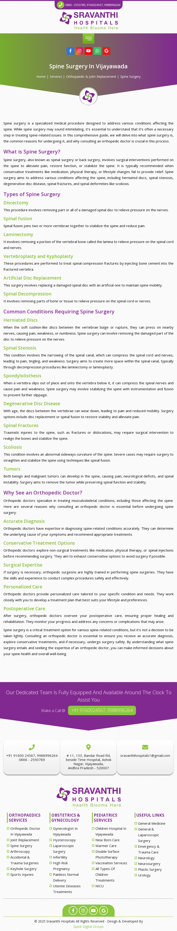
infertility (60, 857)
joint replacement (24, 840)
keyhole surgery (23, 868)
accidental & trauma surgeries (24, 860)
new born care (107, 840)
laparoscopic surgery (63, 848)
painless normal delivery (66, 877)
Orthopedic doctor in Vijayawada (25, 831)
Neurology (146, 858)
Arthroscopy (20, 851)
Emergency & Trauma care (148, 849)
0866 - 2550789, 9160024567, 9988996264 (92, 5)
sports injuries (22, 874)
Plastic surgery (150, 869)
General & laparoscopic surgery (148, 835)
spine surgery (130, 76)
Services (56, 76)
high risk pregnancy (61, 866)
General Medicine (151, 823)
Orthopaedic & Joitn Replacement (91, 76)
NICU (99, 886)
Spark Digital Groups (88, 926)
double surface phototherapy (107, 854)
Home (41, 76)
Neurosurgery (149, 863)
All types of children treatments (105, 874)
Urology (144, 875)
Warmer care (106, 845)
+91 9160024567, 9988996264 (102, 710)
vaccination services (111, 863)
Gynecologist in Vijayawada (65, 831)
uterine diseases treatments (67, 889)
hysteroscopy (64, 840)
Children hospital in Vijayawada (110, 831)
